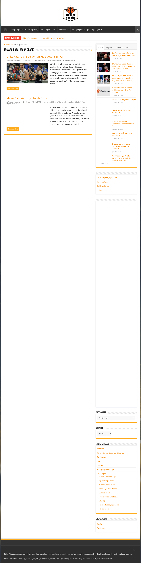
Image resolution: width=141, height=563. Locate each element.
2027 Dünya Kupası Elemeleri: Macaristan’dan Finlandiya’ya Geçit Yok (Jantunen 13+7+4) (123, 78)
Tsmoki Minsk (41, 60)
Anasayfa (5, 29)
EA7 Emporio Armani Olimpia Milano (50, 102)
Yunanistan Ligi (104, 493)
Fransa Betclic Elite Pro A (108, 497)
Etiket (128, 48)
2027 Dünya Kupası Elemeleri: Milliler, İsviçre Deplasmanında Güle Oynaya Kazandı (123, 66)
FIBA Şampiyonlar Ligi (80, 30)
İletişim (99, 190)
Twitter (100, 524)
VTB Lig (58, 60)
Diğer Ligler (96, 30)
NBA (54, 30)
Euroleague (45, 30)
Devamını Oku (13, 88)
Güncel (100, 48)
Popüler (109, 48)
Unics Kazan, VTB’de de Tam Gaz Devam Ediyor (35, 56)
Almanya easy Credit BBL (108, 485)
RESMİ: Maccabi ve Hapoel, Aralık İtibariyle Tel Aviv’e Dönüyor (122, 90)
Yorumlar (119, 48)
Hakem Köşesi (104, 509)
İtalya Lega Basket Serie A (72, 102)
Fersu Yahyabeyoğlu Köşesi (107, 178)
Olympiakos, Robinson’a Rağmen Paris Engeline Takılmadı (121, 146)
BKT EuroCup (64, 30)
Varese (84, 102)
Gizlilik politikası (103, 186)
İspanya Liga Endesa (107, 481)
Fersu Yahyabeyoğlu (14, 60)
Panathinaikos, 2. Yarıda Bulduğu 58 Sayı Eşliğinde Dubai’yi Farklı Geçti (121, 158)
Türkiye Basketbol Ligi (107, 477)
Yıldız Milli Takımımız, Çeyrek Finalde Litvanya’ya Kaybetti (43, 38)
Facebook (101, 528)
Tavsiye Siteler (102, 182)
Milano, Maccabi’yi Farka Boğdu (124, 100)
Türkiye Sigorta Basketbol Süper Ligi (24, 30)
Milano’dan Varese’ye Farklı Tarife (27, 98)
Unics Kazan (51, 60)
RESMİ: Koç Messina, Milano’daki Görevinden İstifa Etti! (123, 123)
